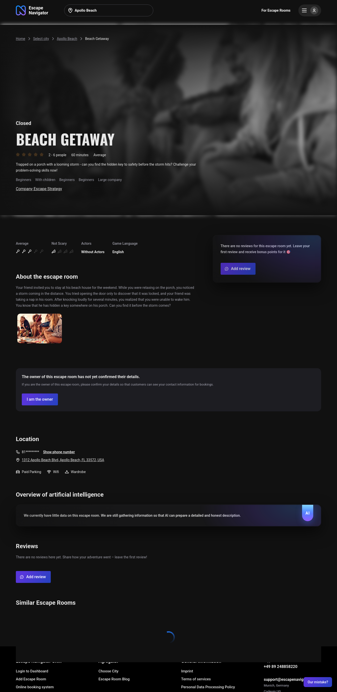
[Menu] (309, 10)
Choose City (109, 671)
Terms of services (196, 679)
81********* (30, 452)
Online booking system (35, 687)
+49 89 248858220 (280, 666)
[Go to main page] (32, 10)
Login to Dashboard (32, 671)
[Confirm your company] (40, 399)
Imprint (187, 671)
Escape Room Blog (114, 679)
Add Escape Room (31, 679)
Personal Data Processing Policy (208, 687)
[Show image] (39, 328)
